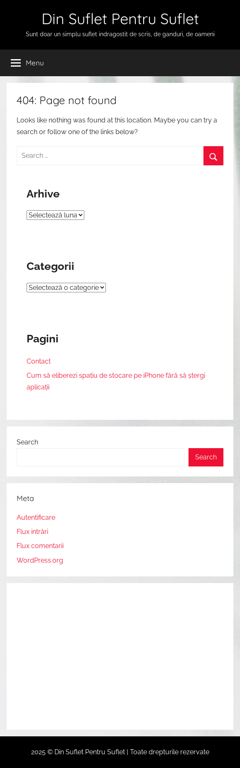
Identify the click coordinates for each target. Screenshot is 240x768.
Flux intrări (32, 532)
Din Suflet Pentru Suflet (120, 18)
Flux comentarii (40, 546)
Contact (39, 361)
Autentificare (36, 517)
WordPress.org (40, 560)
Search (27, 442)
